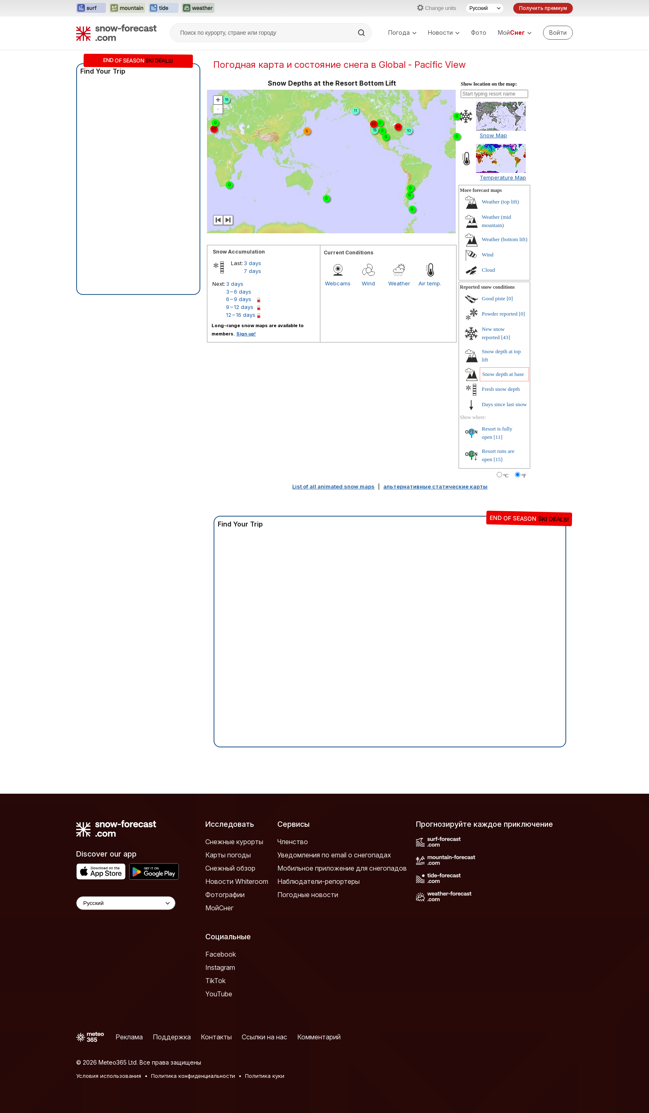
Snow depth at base (503, 374)
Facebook (220, 954)
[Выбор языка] (484, 8)
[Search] (362, 33)
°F (524, 476)
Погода (402, 32)
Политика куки (264, 1075)
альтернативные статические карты (435, 486)
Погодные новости (307, 894)
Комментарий (319, 1037)
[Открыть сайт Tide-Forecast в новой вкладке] (163, 8)
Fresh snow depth (501, 389)
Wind (368, 283)
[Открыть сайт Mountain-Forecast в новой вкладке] (127, 8)
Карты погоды (228, 855)
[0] (510, 298)
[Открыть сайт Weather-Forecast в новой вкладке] (198, 8)
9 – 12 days (239, 307)
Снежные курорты (234, 842)
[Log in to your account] (558, 33)
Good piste (493, 298)
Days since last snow (504, 404)
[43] (505, 337)
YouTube (218, 994)
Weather (399, 283)
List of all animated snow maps (333, 486)
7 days (252, 271)
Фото (478, 32)
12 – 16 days (240, 314)
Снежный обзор (230, 868)
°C (506, 476)
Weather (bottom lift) (504, 239)
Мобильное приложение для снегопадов (342, 868)
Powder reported (499, 314)
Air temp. (429, 283)
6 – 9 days (238, 299)
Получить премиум (543, 8)
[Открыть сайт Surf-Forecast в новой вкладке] (91, 8)
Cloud (488, 270)
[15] (498, 459)
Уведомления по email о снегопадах (334, 855)
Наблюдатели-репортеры (318, 881)
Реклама (129, 1037)
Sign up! (246, 334)
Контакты (216, 1037)
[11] (498, 437)
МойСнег (219, 908)
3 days (252, 263)
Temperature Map (503, 177)
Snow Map (493, 135)
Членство (292, 842)
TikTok (215, 981)
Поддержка (172, 1037)
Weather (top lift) (500, 202)
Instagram (220, 967)
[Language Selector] (125, 903)
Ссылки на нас (264, 1037)
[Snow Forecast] (116, 32)
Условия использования (108, 1075)
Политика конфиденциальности (193, 1075)
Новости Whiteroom (236, 881)
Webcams (338, 283)
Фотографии (225, 894)
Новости (443, 32)
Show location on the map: (489, 84)
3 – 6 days (238, 291)
